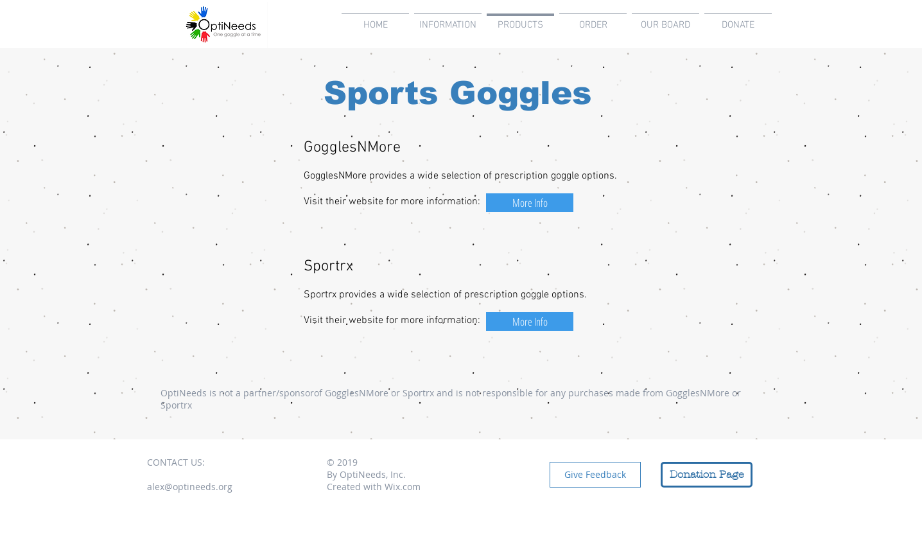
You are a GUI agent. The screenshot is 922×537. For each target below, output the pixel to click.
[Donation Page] (706, 475)
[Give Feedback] (595, 475)
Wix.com (403, 486)
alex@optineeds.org (189, 486)
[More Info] (529, 202)
